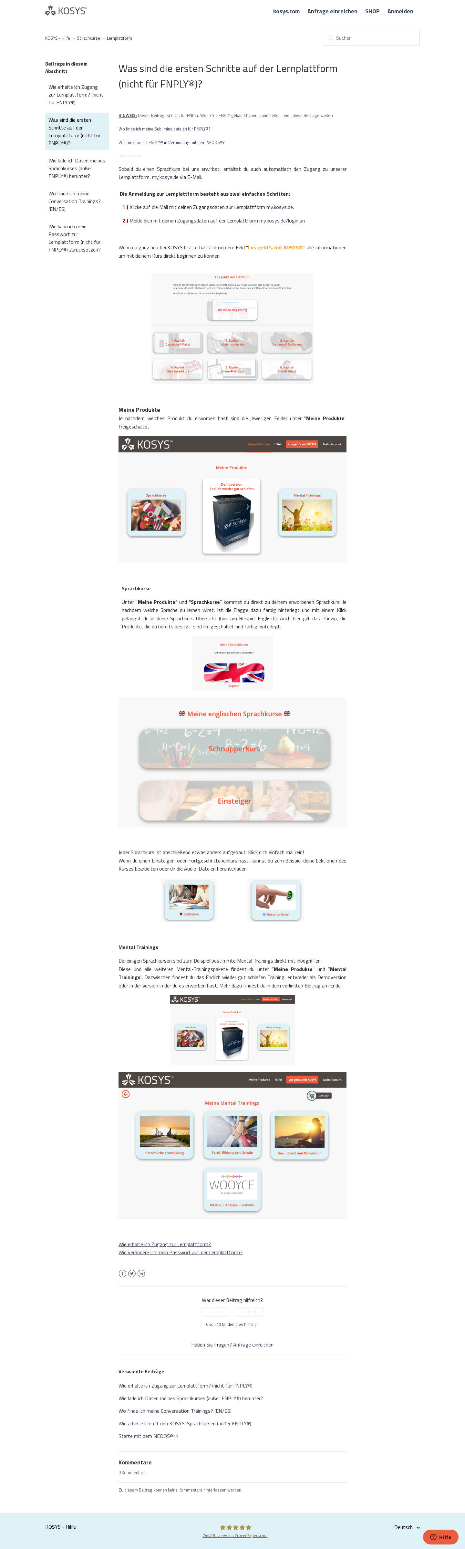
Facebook (123, 1277)
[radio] (215, 1312)
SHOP (372, 11)
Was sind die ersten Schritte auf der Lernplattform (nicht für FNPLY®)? (74, 131)
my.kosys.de (165, 177)
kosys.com (286, 11)
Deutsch (404, 1527)
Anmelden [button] (400, 11)
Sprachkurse (88, 38)
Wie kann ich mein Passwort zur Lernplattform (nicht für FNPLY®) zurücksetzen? (74, 237)
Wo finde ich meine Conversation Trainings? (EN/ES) (74, 201)
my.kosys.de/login (278, 220)
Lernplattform (119, 38)
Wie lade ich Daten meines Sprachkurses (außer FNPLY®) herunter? (76, 168)
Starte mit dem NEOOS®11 (149, 1436)
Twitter (132, 1277)
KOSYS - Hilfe (57, 38)
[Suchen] (371, 38)
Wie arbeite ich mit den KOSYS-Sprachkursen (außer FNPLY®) (185, 1423)
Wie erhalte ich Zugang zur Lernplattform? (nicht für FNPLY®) (75, 94)
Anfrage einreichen (332, 11)
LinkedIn (141, 1277)
